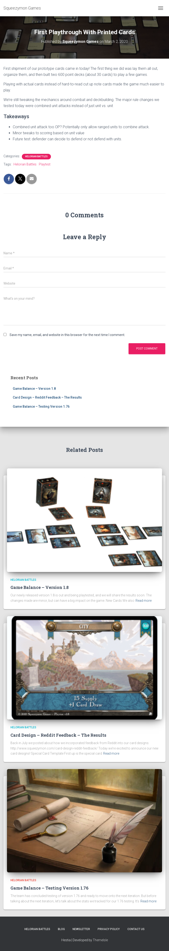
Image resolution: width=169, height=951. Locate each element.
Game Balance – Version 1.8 (34, 388)
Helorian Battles (36, 156)
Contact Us (136, 929)
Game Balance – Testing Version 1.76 (41, 406)
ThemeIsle (100, 940)
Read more (144, 600)
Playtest (44, 164)
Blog (61, 929)
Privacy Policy (109, 929)
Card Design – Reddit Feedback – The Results (47, 397)
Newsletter (81, 929)
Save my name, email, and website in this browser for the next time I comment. (67, 335)
